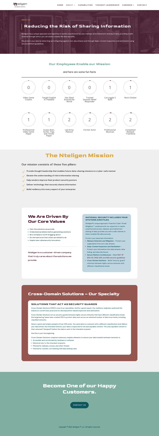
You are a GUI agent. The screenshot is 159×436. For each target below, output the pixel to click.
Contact (142, 5)
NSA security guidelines (115, 258)
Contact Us (79, 405)
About (69, 5)
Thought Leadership (107, 5)
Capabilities (85, 5)
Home (60, 5)
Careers (127, 5)
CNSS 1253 (98, 258)
